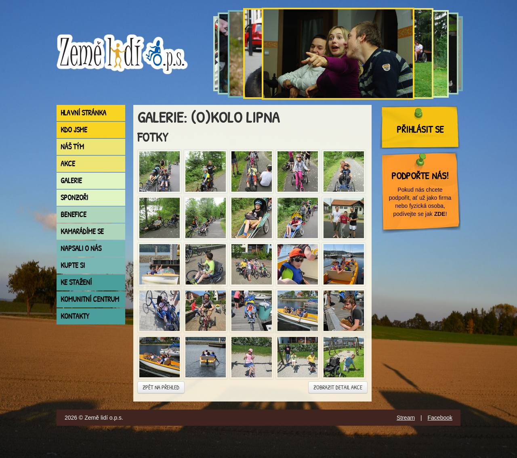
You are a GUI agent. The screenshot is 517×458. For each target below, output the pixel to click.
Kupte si (73, 265)
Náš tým (72, 147)
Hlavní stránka (83, 113)
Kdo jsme (74, 130)
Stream (406, 417)
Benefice (73, 214)
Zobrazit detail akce (337, 387)
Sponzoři (74, 197)
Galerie (71, 181)
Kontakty (75, 316)
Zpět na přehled (161, 387)
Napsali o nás (81, 248)
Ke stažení (76, 282)
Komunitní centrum (90, 299)
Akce (68, 164)
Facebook (440, 417)
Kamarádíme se (82, 231)
